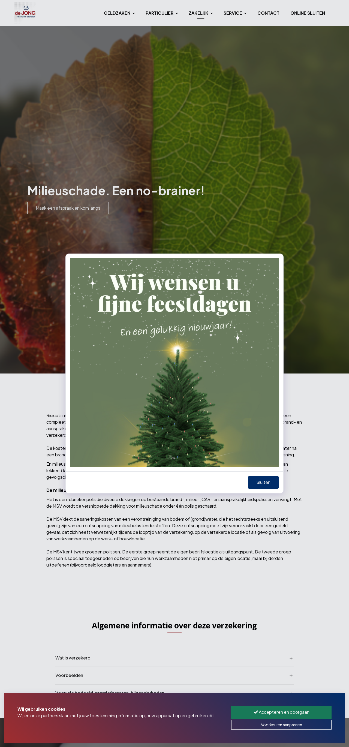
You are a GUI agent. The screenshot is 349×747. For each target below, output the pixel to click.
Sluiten (263, 482)
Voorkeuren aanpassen (281, 724)
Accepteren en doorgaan (281, 712)
